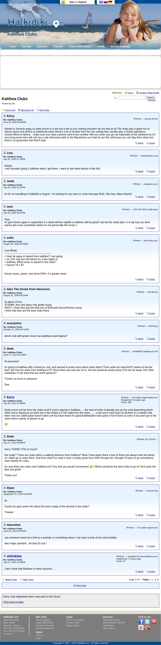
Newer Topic (11, 579)
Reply (140, 143)
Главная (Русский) (45, 625)
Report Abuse (72, 625)
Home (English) (43, 620)
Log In (131, 93)
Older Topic (28, 579)
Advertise (42, 46)
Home (13, 46)
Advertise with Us (111, 620)
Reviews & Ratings (120, 46)
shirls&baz (14, 556)
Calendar (58, 46)
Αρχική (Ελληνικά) (44, 622)
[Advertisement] (82, 72)
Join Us (39, 635)
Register (82, 2)
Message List (27, 110)
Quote (152, 143)
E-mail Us (8, 634)
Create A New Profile (149, 93)
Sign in (72, 2)
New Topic (44, 110)
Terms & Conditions (75, 620)
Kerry (10, 397)
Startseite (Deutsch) (45, 628)
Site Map (26, 46)
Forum (101, 46)
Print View (81, 585)
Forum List (10, 110)
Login (38, 638)
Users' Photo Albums (80, 46)
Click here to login (13, 602)
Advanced (151, 100)
